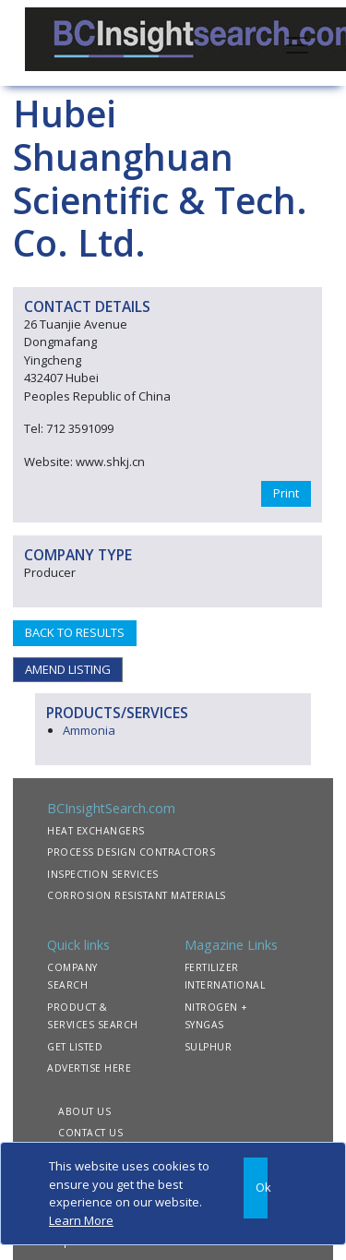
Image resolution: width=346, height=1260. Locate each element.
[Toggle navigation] (297, 43)
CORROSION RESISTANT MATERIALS (136, 895)
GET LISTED (74, 1046)
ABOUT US (84, 1111)
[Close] (256, 1188)
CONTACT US (90, 1132)
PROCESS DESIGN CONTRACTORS (131, 852)
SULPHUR (209, 1046)
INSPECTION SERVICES (103, 874)
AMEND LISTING (68, 669)
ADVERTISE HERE (89, 1068)
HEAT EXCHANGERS (96, 830)
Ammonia (89, 730)
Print (286, 493)
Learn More (81, 1220)
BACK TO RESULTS (75, 632)
